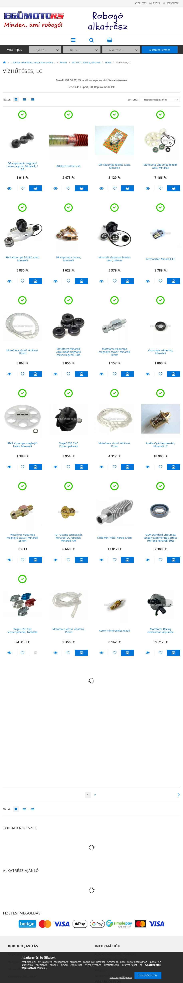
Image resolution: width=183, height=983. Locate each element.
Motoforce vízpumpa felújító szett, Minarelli (160, 166)
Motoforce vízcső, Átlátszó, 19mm (22, 351)
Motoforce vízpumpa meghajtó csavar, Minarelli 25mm (22, 537)
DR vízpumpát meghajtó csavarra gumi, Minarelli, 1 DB (22, 166)
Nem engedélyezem (121, 977)
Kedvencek (171, 3)
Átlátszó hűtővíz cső (68, 166)
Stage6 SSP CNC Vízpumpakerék (68, 444)
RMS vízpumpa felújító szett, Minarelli (22, 259)
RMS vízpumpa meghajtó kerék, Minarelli (22, 444)
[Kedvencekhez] (22, 188)
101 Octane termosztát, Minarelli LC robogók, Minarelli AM (68, 537)
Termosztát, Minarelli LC (160, 259)
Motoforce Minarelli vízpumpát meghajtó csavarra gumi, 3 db (68, 351)
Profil (151, 3)
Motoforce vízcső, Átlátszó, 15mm (68, 630)
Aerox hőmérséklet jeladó (114, 630)
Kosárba (35, 188)
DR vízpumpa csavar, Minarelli (68, 259)
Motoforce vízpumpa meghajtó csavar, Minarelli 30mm (114, 351)
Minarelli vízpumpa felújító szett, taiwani (114, 259)
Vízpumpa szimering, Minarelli (160, 351)
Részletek (9, 188)
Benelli (63, 62)
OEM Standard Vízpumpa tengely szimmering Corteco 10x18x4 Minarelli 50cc (160, 537)
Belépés (134, 3)
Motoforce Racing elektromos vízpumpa (160, 630)
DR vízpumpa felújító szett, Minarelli (114, 166)
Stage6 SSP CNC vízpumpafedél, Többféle (22, 630)
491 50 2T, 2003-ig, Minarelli (86, 62)
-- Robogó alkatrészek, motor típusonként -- (33, 62)
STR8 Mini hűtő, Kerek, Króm (114, 537)
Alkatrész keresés (159, 50)
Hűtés (108, 62)
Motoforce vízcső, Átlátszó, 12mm (114, 444)
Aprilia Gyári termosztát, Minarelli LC (160, 444)
